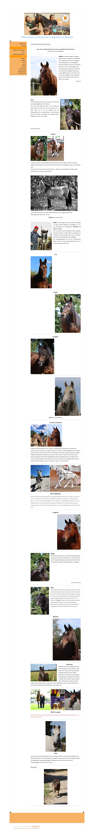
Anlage (23, 59)
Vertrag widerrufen (35, 827)
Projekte (24, 68)
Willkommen (23, 45)
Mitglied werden (22, 72)
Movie (24, 63)
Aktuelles (23, 47)
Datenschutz (21, 827)
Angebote (23, 61)
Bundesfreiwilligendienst (19, 55)
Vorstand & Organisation (19, 51)
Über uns (23, 49)
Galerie (24, 65)
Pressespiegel (22, 70)
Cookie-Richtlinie (27, 827)
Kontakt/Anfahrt (22, 74)
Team (23, 53)
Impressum (16, 827)
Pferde (23, 57)
